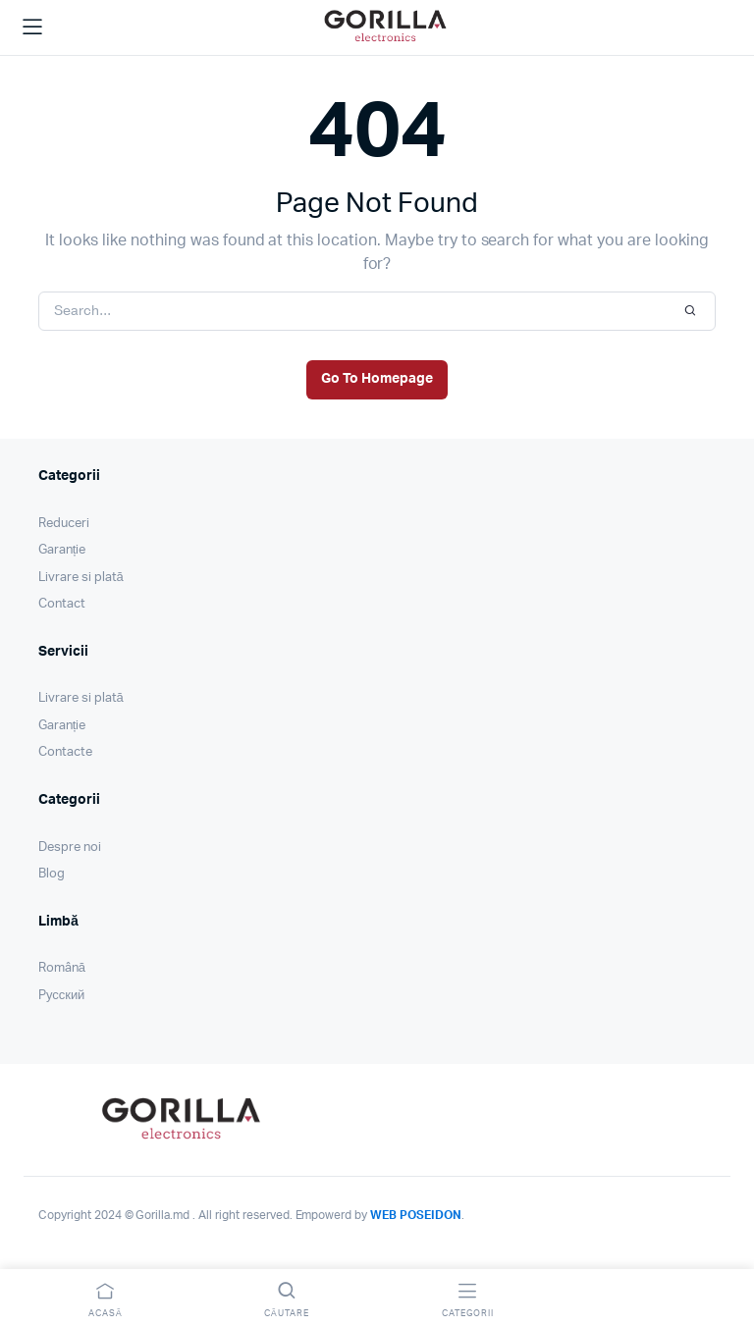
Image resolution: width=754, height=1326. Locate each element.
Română (61, 968)
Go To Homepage (377, 379)
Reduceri (63, 523)
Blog (51, 874)
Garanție (61, 550)
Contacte (65, 752)
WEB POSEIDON (415, 1215)
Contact (61, 604)
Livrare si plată (81, 577)
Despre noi (69, 847)
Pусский (61, 995)
